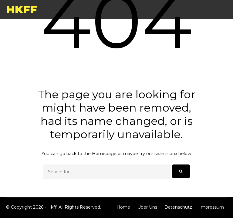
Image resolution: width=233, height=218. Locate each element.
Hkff (21, 9)
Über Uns (147, 207)
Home (123, 207)
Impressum (211, 207)
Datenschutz (178, 207)
